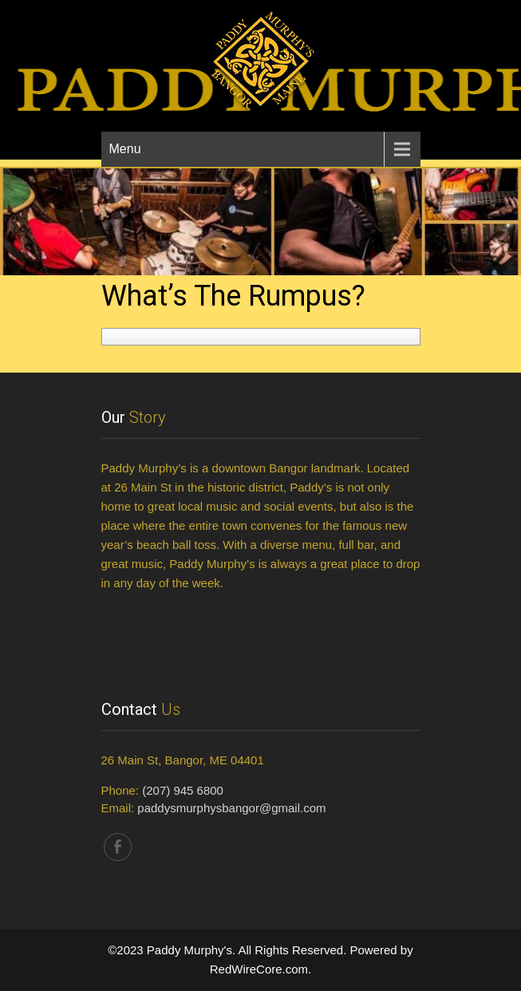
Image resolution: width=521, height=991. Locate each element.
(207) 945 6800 (182, 790)
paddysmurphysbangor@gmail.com (231, 808)
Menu (125, 149)
